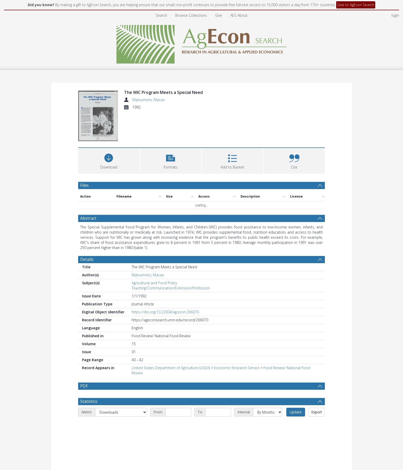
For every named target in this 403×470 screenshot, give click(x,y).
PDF (84, 387)
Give (218, 15)
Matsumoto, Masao (148, 99)
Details (87, 260)
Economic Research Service (236, 369)
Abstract (88, 219)
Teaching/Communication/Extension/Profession (171, 289)
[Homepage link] (201, 43)
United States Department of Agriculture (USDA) (171, 369)
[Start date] (178, 425)
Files (84, 186)
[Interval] (267, 425)
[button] (171, 161)
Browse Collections (191, 15)
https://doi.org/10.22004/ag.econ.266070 (165, 313)
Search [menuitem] (161, 15)
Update (296, 425)
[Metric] (121, 425)
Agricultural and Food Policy (154, 284)
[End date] (218, 425)
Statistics (88, 415)
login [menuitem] (395, 15)
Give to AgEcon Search (355, 4)
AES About (239, 15)
